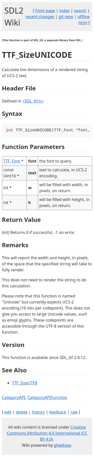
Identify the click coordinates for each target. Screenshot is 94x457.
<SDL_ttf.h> (33, 101)
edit (8, 412)
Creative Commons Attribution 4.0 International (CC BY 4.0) (47, 433)
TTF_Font (12, 161)
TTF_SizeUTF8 (24, 383)
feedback (57, 412)
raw (73, 412)
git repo (66, 16)
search (80, 10)
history (38, 412)
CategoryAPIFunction (47, 398)
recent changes (40, 16)
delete (22, 412)
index (64, 10)
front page (45, 10)
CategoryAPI (14, 398)
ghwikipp (62, 445)
